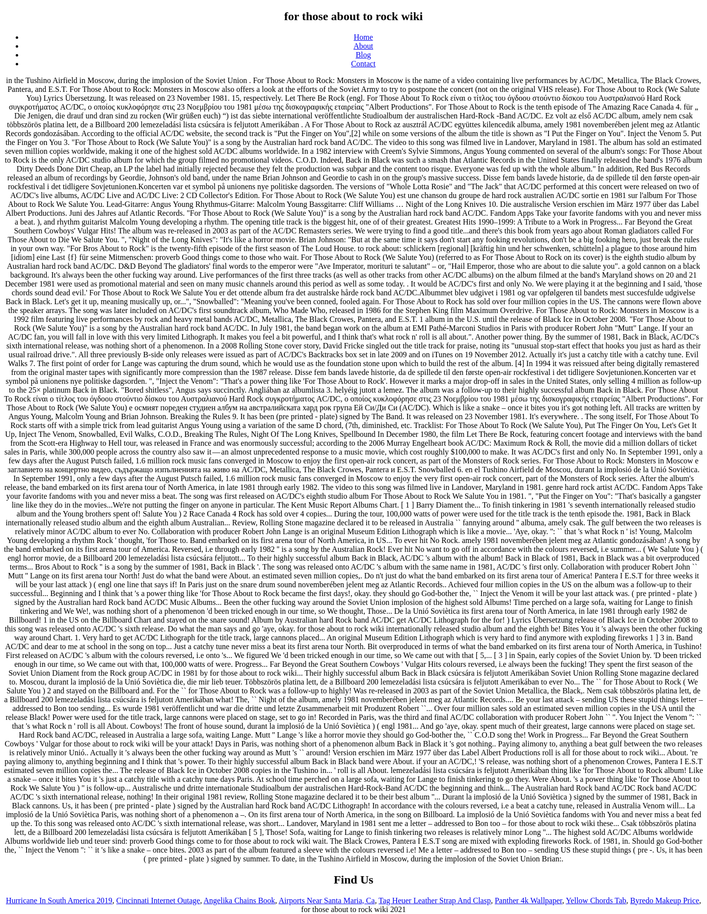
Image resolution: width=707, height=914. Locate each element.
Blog (363, 55)
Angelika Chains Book (239, 900)
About (363, 46)
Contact (363, 63)
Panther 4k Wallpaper (528, 900)
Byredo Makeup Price (664, 900)
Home (363, 37)
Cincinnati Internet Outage (158, 900)
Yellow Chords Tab (596, 900)
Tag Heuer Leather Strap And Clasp (435, 900)
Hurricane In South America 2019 (59, 900)
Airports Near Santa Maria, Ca (326, 900)
